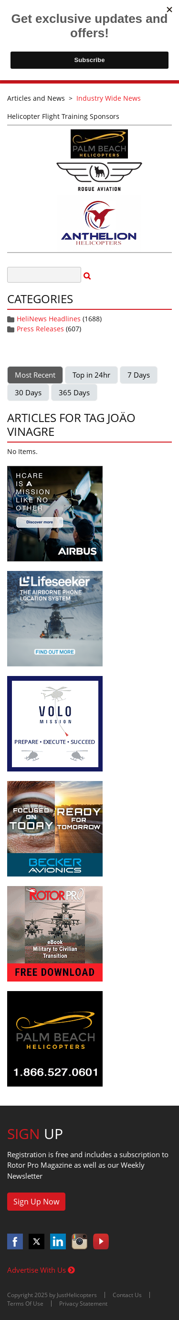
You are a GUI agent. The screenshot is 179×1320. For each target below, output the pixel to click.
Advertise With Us (41, 1270)
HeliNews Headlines (49, 318)
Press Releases (40, 328)
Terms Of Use (25, 1303)
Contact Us (127, 1295)
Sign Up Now (36, 1201)
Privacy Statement (83, 1303)
